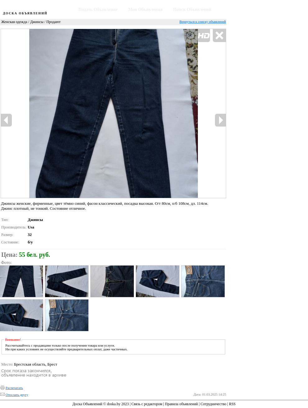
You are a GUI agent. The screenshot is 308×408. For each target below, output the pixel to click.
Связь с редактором (146, 404)
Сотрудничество (213, 404)
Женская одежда (14, 22)
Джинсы (37, 22)
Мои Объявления (145, 9)
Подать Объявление (98, 9)
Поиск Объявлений (192, 9)
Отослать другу (17, 394)
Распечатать (14, 388)
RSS (232, 404)
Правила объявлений (181, 404)
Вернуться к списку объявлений (203, 21)
